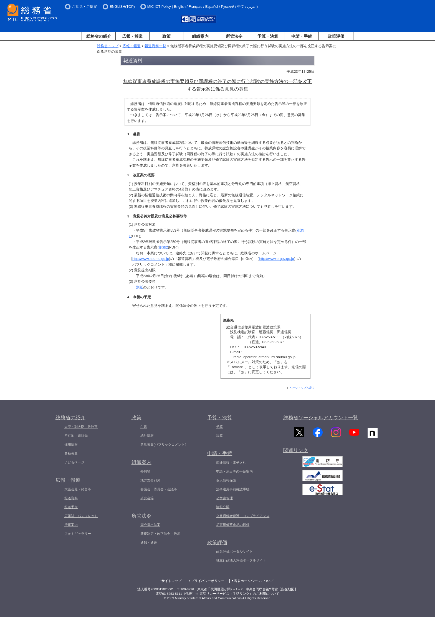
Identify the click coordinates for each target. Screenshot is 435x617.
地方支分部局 (150, 480)
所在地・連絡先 (76, 436)
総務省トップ (107, 46)
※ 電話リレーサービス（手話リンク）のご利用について (237, 593)
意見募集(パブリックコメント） (164, 445)
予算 (219, 427)
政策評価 (336, 36)
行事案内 (71, 525)
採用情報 (71, 445)
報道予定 (71, 507)
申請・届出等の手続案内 (234, 471)
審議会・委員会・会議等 (158, 489)
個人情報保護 (226, 480)
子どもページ (74, 462)
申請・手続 (301, 36)
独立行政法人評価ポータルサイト (241, 560)
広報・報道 (132, 36)
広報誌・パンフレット (81, 516)
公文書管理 (224, 498)
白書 (143, 427)
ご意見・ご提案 (84, 6)
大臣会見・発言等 (77, 489)
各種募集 (71, 453)
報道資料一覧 (155, 46)
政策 (166, 36)
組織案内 (200, 36)
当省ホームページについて (254, 581)
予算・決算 (267, 36)
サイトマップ (171, 581)
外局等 (145, 471)
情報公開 (222, 507)
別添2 (163, 247)
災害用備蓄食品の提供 (232, 525)
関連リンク (295, 453)
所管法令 (234, 36)
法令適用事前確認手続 (232, 489)
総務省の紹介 (98, 36)
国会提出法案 (150, 525)
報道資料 (71, 498)
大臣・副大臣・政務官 (81, 427)
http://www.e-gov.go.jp (276, 259)
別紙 (139, 287)
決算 (219, 436)
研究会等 (147, 498)
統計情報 (147, 436)
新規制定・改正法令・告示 (160, 534)
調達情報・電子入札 (231, 463)
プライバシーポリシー (207, 581)
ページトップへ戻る (302, 387)
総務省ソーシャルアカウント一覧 (320, 417)
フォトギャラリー (77, 534)
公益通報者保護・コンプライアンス (242, 516)
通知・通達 (148, 543)
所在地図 (287, 589)
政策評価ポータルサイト (234, 551)
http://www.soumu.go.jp (150, 259)
